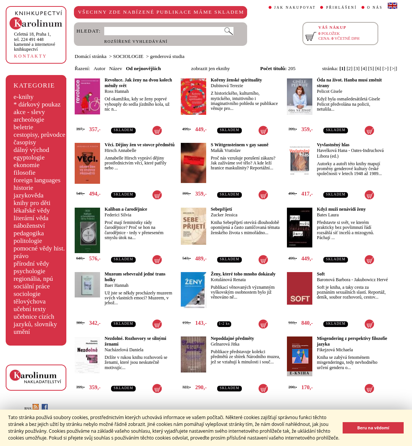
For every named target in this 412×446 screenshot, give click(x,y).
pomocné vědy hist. (39, 248)
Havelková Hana (332, 150)
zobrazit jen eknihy (210, 68)
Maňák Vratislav (226, 150)
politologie (28, 240)
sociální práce (32, 286)
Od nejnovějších (143, 68)
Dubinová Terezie (227, 85)
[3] (357, 68)
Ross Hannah (117, 91)
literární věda (31, 218)
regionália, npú (33, 278)
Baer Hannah (116, 285)
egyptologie (29, 157)
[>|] (393, 68)
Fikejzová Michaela (335, 349)
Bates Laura (328, 215)
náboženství (29, 225)
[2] (349, 68)
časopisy (25, 142)
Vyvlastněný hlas (333, 144)
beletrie (23, 127)
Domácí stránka (91, 56)
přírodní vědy (31, 263)
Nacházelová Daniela (124, 349)
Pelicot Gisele (329, 91)
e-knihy (24, 96)
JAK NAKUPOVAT (295, 7)
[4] (364, 68)
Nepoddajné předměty (232, 338)
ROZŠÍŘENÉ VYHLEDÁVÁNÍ (136, 41)
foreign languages (37, 180)
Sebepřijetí (221, 209)
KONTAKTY (30, 56)
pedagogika (29, 233)
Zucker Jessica (224, 215)
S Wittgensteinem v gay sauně (239, 144)
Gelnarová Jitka (225, 344)
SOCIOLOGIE (128, 56)
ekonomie (26, 165)
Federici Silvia (118, 215)
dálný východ (31, 149)
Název (115, 68)
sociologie (27, 293)
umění (22, 331)
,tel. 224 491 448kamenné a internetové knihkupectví (34, 41)
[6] (378, 68)
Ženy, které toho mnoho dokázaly (243, 274)
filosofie (25, 172)
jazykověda (29, 195)
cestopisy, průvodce (40, 134)
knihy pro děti (32, 203)
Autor (99, 68)
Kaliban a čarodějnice (126, 209)
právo (21, 256)
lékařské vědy (32, 210)
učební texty (30, 309)
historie (23, 187)
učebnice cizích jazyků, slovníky (35, 320)
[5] (371, 68)
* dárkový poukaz (37, 104)
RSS (31, 409)
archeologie (29, 119)
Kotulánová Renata (228, 279)
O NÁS (375, 7)
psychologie (29, 271)
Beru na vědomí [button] (373, 427)
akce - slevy (29, 112)
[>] (385, 68)
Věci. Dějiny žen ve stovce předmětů (140, 144)
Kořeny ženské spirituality (236, 80)
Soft (321, 274)
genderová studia (167, 56)
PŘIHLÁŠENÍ (341, 7)
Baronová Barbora (333, 279)
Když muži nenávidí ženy (341, 209)
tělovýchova (30, 301)
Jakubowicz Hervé (371, 279)
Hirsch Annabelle (120, 150)
